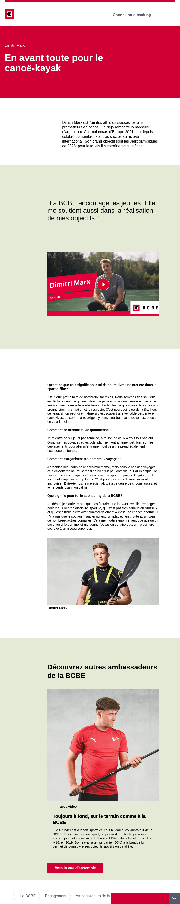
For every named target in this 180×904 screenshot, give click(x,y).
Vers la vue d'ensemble (75, 868)
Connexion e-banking (135, 15)
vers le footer (174, 898)
